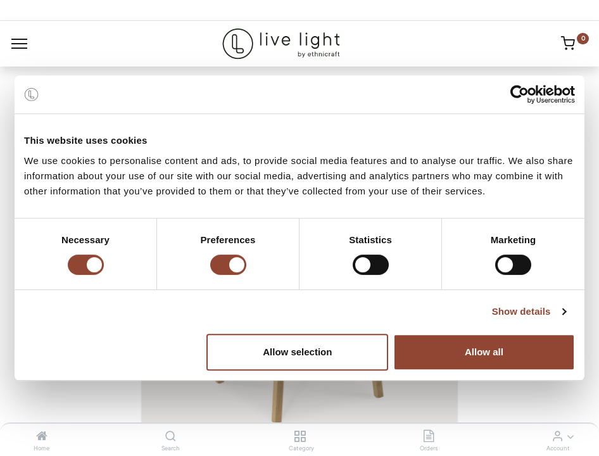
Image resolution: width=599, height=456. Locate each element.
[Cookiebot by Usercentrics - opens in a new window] (519, 94)
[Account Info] (558, 437)
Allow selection (297, 351)
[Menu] (19, 43)
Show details (521, 311)
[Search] (171, 437)
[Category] (300, 437)
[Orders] (429, 437)
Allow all (484, 351)
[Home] (41, 437)
